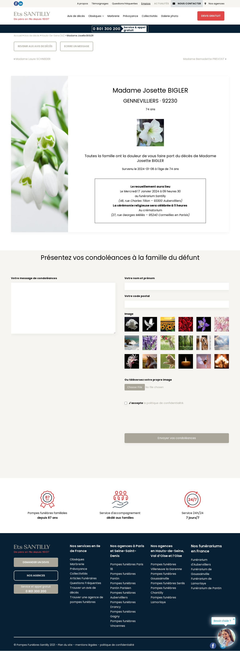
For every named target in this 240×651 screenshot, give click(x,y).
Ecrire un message (77, 46)
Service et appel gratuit (36, 589)
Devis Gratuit (211, 16)
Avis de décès (76, 16)
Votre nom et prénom (177, 283)
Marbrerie (113, 16)
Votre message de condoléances (63, 306)
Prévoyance (130, 16)
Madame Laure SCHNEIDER (34, 59)
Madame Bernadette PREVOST (202, 59)
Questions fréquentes (125, 3)
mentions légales (86, 645)
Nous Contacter (187, 3)
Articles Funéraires (83, 578)
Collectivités (149, 16)
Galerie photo (169, 16)
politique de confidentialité (117, 645)
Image (129, 314)
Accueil (18, 35)
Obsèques (94, 16)
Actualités (161, 3)
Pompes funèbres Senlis (168, 583)
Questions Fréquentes (85, 583)
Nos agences (214, 3)
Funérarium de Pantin (206, 588)
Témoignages (100, 3)
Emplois (145, 3)
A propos (82, 3)
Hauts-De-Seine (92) (53, 35)
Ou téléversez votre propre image (177, 384)
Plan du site (65, 645)
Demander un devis (36, 562)
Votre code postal (177, 301)
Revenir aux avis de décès (35, 46)
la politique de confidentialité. (164, 403)
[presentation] (152, 419)
